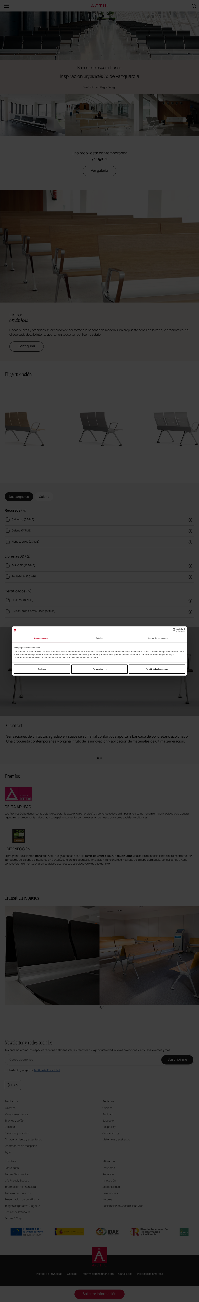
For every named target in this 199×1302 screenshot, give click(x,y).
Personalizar (99, 669)
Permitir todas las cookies (157, 669)
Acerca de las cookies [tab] (158, 638)
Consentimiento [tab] (41, 638)
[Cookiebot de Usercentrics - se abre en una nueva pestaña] (168, 630)
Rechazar (42, 669)
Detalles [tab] (99, 638)
